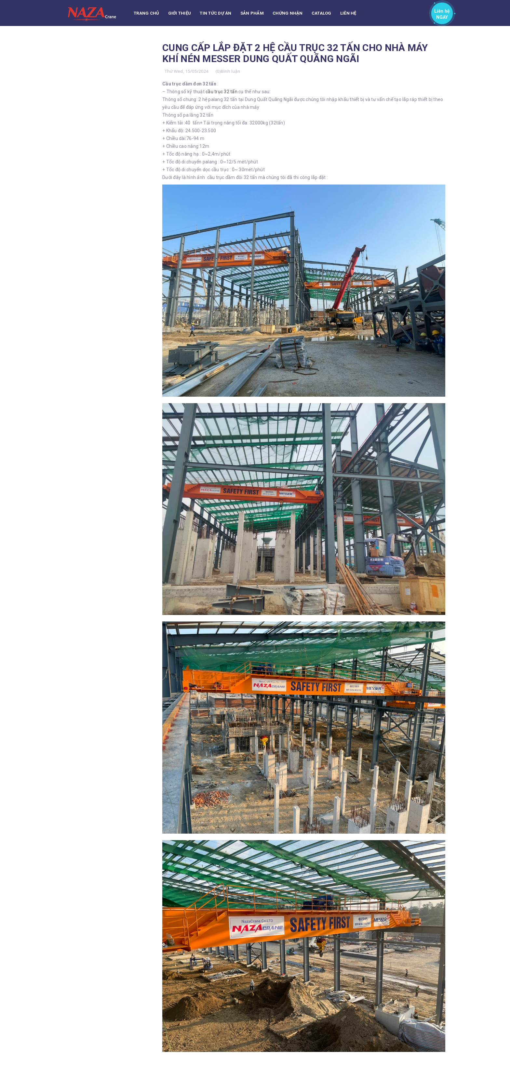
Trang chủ (146, 13)
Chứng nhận (288, 13)
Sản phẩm (252, 13)
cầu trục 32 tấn (222, 91)
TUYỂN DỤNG (148, 39)
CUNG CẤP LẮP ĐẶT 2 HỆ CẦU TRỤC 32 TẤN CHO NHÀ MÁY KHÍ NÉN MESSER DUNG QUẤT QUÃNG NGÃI (295, 53)
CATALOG (321, 13)
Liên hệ (348, 13)
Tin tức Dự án (215, 13)
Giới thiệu (179, 13)
